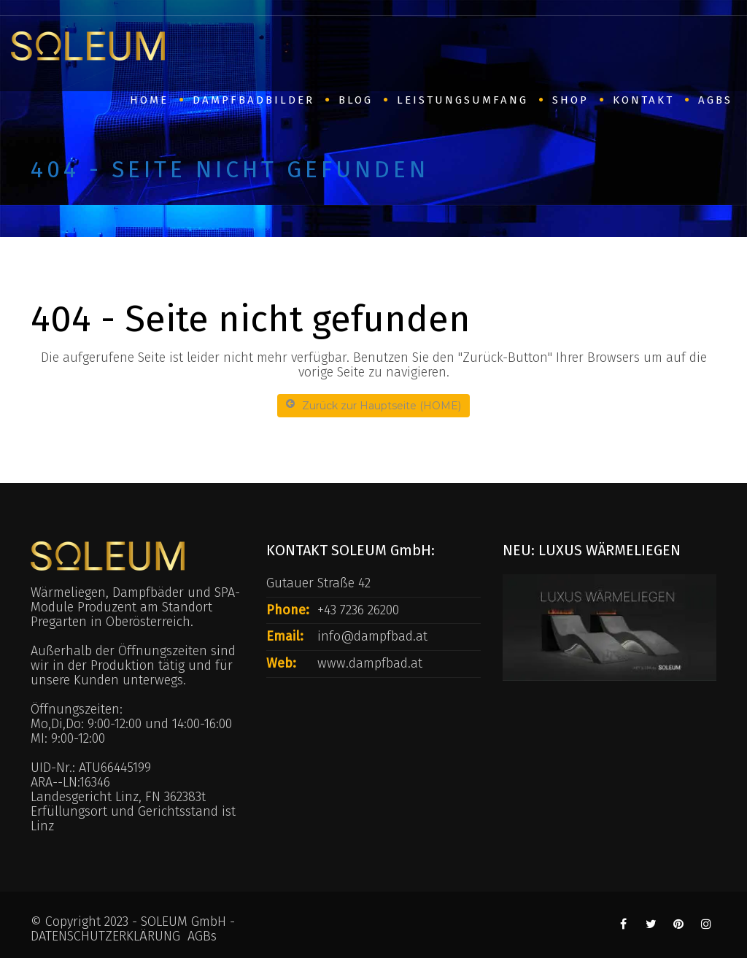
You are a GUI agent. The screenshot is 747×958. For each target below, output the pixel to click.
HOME (149, 100)
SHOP (570, 100)
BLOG (355, 100)
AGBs (715, 100)
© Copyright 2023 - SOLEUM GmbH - (133, 921)
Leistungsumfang (462, 100)
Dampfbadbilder (253, 100)
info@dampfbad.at (372, 636)
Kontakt (643, 100)
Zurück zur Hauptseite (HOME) (373, 405)
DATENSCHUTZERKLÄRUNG (105, 936)
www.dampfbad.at (369, 663)
